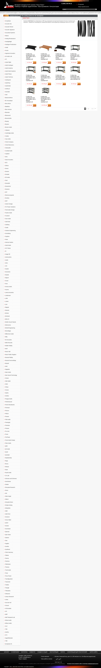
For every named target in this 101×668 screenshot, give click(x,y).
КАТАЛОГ (2, 12)
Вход (81, 0)
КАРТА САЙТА (93, 652)
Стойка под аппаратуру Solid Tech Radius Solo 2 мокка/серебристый (46, 78)
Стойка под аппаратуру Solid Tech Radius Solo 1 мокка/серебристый (60, 56)
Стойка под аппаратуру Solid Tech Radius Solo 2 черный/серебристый (75, 56)
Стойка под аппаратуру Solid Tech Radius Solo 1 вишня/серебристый (46, 56)
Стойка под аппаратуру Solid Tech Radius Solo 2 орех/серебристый (75, 77)
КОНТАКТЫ (40, 12)
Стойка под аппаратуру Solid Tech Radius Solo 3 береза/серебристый (31, 99)
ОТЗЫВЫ (98, 12)
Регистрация (86, 0)
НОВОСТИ (34, 12)
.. (90, 108)
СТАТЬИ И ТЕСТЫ (79, 12)
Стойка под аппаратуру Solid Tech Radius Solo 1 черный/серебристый (31, 56)
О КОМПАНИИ (9, 12)
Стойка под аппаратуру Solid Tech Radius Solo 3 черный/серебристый (46, 99)
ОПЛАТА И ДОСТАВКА (68, 12)
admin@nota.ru (61, 663)
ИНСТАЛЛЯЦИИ (27, 12)
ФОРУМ (94, 12)
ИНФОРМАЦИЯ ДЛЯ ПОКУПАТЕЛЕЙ (52, 12)
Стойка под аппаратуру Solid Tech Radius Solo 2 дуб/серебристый (60, 77)
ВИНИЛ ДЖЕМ (88, 12)
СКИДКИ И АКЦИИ (18, 12)
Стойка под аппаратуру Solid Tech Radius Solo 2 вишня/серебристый (31, 78)
